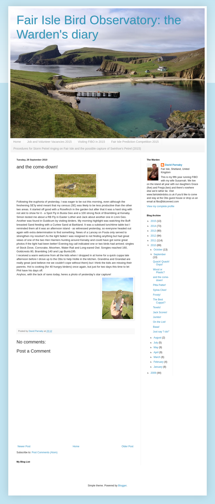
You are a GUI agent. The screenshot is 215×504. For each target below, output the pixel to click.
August (158, 337)
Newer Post (24, 446)
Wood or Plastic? (159, 271)
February (159, 361)
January (158, 366)
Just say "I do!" (161, 331)
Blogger (122, 485)
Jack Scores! (160, 312)
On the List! (159, 321)
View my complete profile (160, 206)
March (157, 357)
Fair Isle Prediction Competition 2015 (135, 141)
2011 (154, 240)
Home (17, 141)
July (156, 342)
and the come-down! (161, 279)
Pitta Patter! (159, 285)
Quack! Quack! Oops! (161, 263)
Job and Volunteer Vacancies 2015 (49, 141)
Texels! (157, 307)
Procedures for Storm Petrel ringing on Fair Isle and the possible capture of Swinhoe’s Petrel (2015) (77, 148)
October (158, 249)
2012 (154, 235)
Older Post (127, 446)
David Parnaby (173, 164)
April (156, 352)
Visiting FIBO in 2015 (91, 141)
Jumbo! (157, 317)
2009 (154, 372)
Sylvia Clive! (159, 290)
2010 (154, 245)
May (156, 347)
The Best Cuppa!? (159, 301)
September (160, 254)
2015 (154, 221)
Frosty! (157, 294)
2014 (154, 226)
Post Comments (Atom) (44, 452)
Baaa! (156, 326)
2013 (154, 230)
